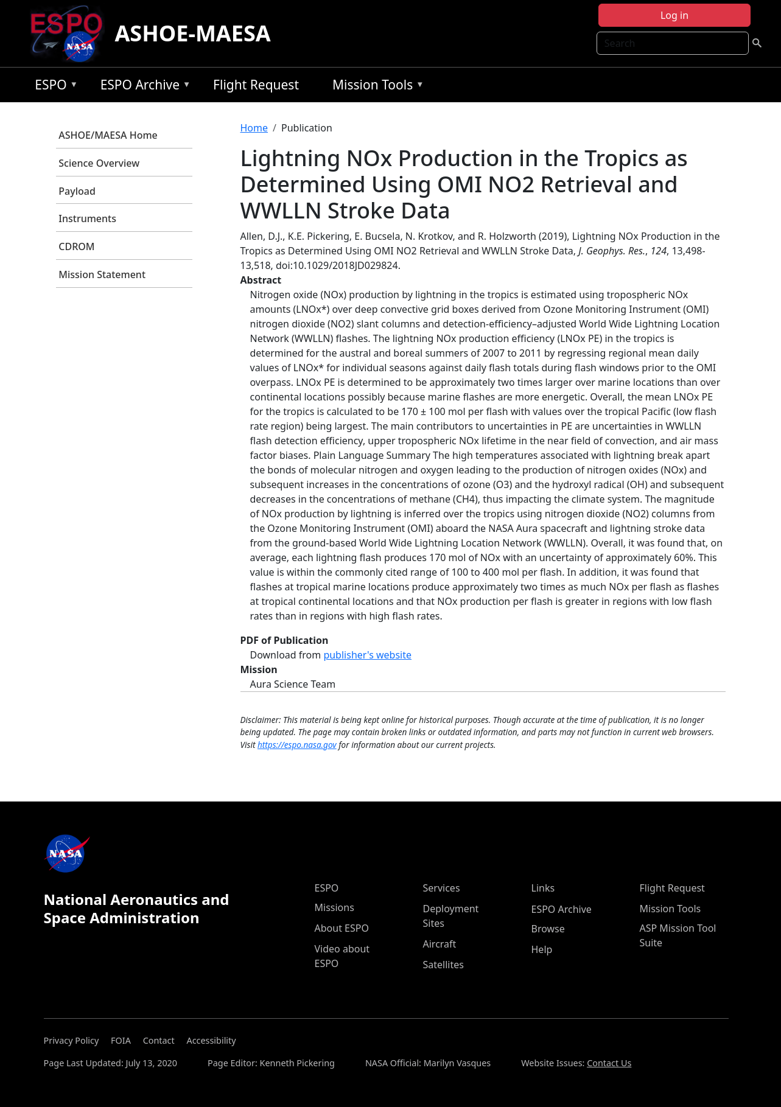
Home (254, 127)
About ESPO (342, 928)
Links (543, 888)
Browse (548, 928)
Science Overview (98, 163)
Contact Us (609, 1063)
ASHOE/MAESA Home (107, 135)
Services (441, 888)
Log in (674, 15)
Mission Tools (375, 86)
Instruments (87, 218)
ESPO (53, 86)
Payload (77, 191)
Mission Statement (101, 274)
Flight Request (256, 84)
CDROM (76, 246)
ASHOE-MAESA (192, 33)
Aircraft (440, 944)
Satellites (443, 964)
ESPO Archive (142, 86)
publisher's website (367, 655)
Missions (334, 907)
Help (542, 949)
